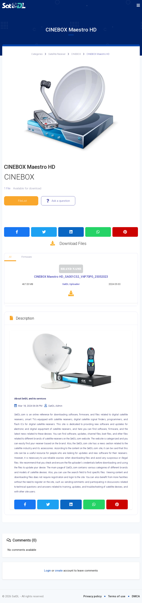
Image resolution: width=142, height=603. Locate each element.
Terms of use (116, 596)
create (59, 571)
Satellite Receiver (57, 54)
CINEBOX (76, 54)
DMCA (136, 596)
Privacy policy (92, 596)
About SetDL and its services (30, 399)
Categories (37, 54)
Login (47, 571)
